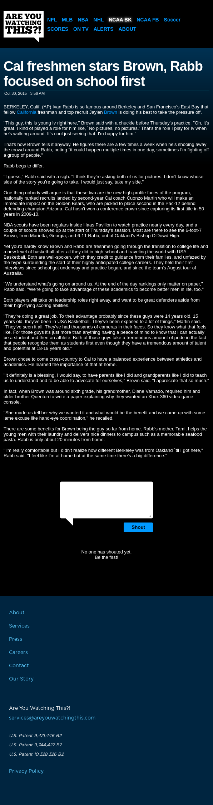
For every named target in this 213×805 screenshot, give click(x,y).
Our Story (21, 679)
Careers (18, 652)
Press (15, 639)
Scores (57, 29)
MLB (67, 20)
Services (19, 626)
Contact (19, 665)
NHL (99, 20)
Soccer (172, 20)
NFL (52, 20)
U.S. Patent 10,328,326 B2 (36, 754)
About (128, 29)
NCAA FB (148, 20)
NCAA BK (120, 20)
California (26, 112)
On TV (81, 29)
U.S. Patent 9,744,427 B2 (35, 745)
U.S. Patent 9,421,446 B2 (35, 735)
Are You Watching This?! (24, 26)
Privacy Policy (26, 771)
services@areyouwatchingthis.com (52, 718)
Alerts (104, 29)
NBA (83, 20)
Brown (110, 112)
